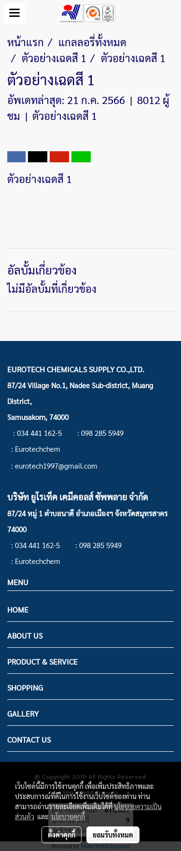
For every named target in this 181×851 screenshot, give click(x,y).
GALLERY (23, 713)
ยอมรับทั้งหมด (113, 834)
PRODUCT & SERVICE (42, 661)
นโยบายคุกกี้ (68, 816)
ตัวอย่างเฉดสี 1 (64, 115)
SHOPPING (25, 687)
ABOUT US (24, 635)
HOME (17, 609)
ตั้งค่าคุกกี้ (61, 834)
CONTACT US (29, 739)
